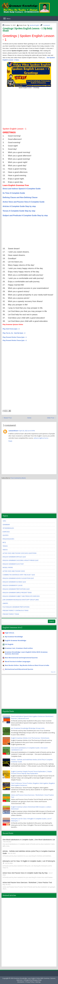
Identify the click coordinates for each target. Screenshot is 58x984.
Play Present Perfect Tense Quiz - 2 (15, 340)
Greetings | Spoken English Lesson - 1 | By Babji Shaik (27, 29)
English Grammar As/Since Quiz (14, 582)
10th (4, 521)
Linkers (5, 603)
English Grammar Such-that (13, 564)
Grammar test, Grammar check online (19, 648)
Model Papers (8, 567)
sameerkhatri (13, 431)
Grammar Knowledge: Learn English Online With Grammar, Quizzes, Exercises (26, 653)
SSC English (9, 644)
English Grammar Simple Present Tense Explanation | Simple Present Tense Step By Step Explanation (31, 772)
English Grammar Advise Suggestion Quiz (18, 578)
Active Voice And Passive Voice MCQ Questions (19, 553)
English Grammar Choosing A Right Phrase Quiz (20, 560)
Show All (53, 672)
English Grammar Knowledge (15, 640)
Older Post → (51, 418)
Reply (10, 441)
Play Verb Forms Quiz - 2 (11, 329)
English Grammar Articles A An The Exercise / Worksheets (30, 738)
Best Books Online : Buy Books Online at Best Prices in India (27, 665)
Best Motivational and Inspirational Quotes (21, 658)
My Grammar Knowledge (14, 637)
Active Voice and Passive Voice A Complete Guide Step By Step (25, 873)
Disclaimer (20, 982)
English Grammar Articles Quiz (14, 557)
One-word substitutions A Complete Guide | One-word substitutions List (29, 840)
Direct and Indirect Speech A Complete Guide (22, 189)
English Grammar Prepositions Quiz (16, 589)
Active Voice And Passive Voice (14, 571)
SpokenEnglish (34, 25)
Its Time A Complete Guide (14, 193)
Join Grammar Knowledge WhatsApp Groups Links (28, 728)
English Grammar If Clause (12, 585)
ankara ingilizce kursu (41, 438)
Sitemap (38, 982)
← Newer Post (7, 418)
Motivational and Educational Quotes (19, 669)
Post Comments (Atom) (18, 478)
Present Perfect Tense (11, 614)
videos (5, 550)
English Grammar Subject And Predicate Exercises (21, 596)
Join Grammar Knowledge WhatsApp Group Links (21, 600)
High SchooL (9, 633)
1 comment (46, 25)
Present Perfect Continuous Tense (15, 610)
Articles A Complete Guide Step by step (19, 206)
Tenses (5, 546)
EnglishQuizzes (8, 539)
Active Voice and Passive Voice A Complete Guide (23, 202)
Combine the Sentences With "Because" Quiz (19, 575)
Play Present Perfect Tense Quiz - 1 (15, 337)
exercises (6, 532)
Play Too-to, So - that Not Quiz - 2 (14, 333)
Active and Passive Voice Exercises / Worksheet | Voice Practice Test (27, 882)
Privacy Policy (30, 982)
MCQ (4, 542)
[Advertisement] (29, 109)
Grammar (6, 525)
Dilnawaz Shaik (36, 980)
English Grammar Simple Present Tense (17, 593)
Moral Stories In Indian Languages (17, 661)
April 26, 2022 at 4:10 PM (27, 431)
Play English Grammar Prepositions (16, 607)
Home (29, 418)
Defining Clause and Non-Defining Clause (20, 197)
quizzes (5, 535)
